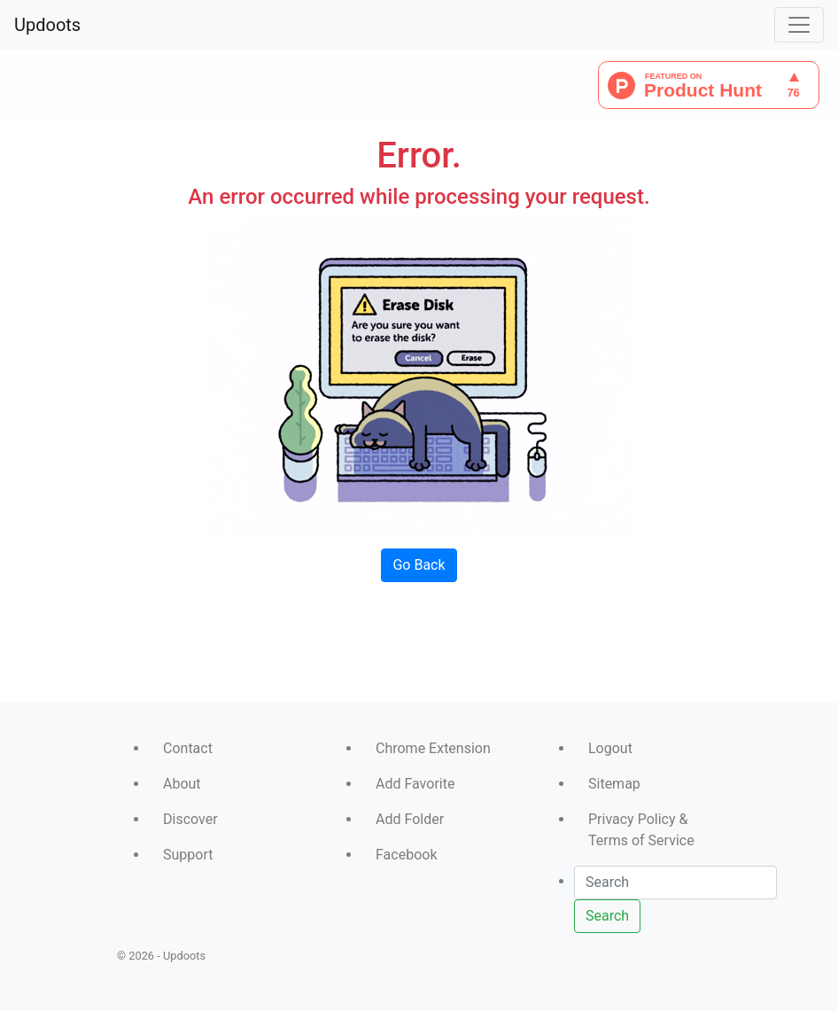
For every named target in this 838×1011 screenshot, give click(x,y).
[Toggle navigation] (799, 25)
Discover (190, 819)
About (182, 783)
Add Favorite (415, 783)
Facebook (406, 854)
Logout (610, 748)
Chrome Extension (433, 748)
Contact (188, 748)
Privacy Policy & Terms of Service (641, 830)
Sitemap (614, 783)
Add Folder (410, 819)
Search (607, 915)
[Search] (675, 882)
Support (188, 854)
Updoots (47, 24)
